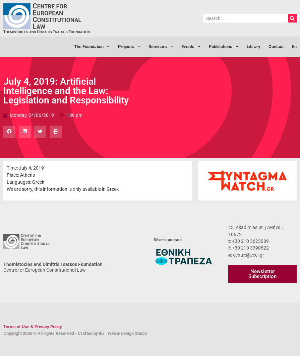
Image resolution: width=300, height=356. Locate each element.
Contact (276, 46)
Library (253, 46)
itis (102, 333)
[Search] (292, 18)
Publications (223, 47)
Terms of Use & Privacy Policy (32, 326)
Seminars (160, 47)
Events (190, 47)
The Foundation (92, 47)
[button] (9, 132)
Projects (129, 47)
